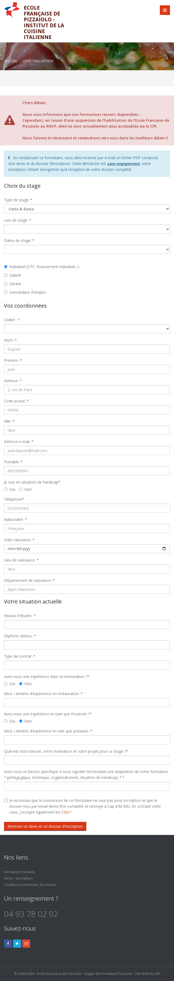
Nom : (10, 340)
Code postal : (16, 400)
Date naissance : (19, 539)
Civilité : (12, 319)
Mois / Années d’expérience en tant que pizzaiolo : (48, 730)
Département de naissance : (29, 580)
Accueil (11, 61)
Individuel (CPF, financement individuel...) (41, 266)
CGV (65, 812)
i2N (157, 973)
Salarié (12, 275)
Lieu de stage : (17, 220)
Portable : (13, 461)
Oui (9, 489)
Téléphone (14, 499)
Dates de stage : (19, 240)
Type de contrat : (20, 656)
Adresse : (13, 380)
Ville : (9, 421)
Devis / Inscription (18, 878)
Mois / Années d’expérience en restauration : (43, 693)
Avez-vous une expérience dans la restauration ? (47, 676)
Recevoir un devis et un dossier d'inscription (45, 826)
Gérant (12, 283)
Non (25, 489)
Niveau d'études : (20, 615)
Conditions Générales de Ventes (30, 884)
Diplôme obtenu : (20, 635)
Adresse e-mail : (19, 441)
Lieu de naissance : (21, 560)
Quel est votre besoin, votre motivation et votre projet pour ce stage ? (66, 751)
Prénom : (13, 360)
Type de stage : (18, 199)
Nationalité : (15, 519)
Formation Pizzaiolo (19, 872)
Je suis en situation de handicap (32, 482)
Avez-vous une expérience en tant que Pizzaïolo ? (48, 713)
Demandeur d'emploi (25, 292)
